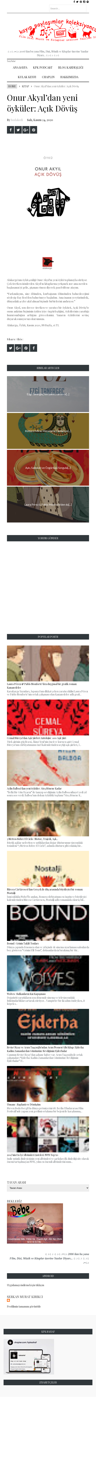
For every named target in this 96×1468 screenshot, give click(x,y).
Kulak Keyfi (27, 77)
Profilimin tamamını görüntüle (24, 1306)
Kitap (25, 86)
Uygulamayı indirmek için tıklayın (25, 1285)
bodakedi (17, 120)
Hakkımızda (69, 77)
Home (12, 86)
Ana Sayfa (20, 67)
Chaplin (48, 77)
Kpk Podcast (42, 67)
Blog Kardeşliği (70, 67)
